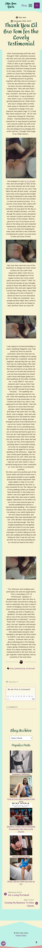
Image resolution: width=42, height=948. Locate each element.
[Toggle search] (37, 5)
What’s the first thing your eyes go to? (21, 882)
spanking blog (19, 668)
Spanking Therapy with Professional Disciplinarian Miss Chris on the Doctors (21, 829)
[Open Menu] (30, 5)
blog (11, 668)
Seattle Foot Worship (21, 856)
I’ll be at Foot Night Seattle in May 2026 (21, 800)
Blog (24, 5)
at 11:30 (28, 181)
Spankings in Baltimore (21, 774)
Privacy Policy (21, 935)
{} (32, 696)
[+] (8, 699)
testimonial (30, 668)
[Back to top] (36, 942)
